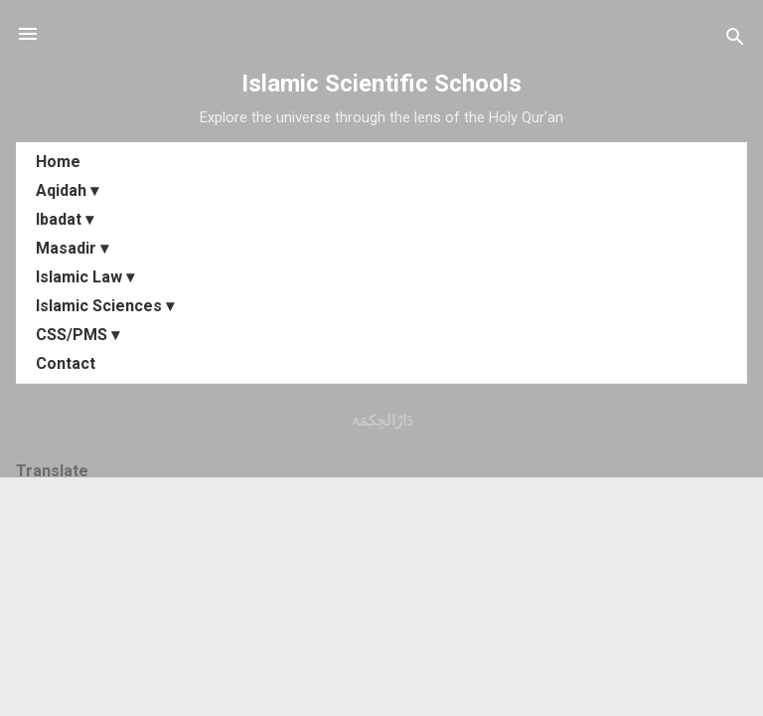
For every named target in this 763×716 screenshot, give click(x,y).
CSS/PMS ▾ (77, 334)
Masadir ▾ (72, 248)
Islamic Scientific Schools (381, 83)
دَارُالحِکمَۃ (382, 421)
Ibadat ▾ (64, 219)
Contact (65, 363)
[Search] (735, 40)
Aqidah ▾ (67, 190)
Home (58, 161)
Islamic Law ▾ (85, 277)
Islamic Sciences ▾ (105, 305)
